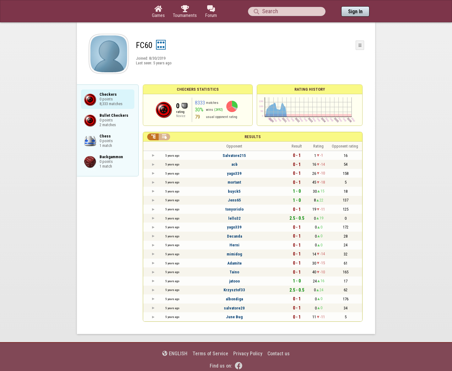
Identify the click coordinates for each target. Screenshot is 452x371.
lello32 (234, 218)
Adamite (234, 263)
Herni (234, 245)
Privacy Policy (247, 354)
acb (234, 164)
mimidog (234, 254)
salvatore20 (234, 308)
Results (253, 136)
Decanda (234, 236)
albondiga (234, 299)
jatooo (234, 281)
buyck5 (234, 191)
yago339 (234, 173)
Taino (234, 272)
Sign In (355, 11)
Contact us (278, 354)
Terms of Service (210, 354)
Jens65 (234, 200)
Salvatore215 (234, 155)
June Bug (234, 317)
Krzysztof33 (234, 290)
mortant (234, 182)
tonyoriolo (234, 209)
